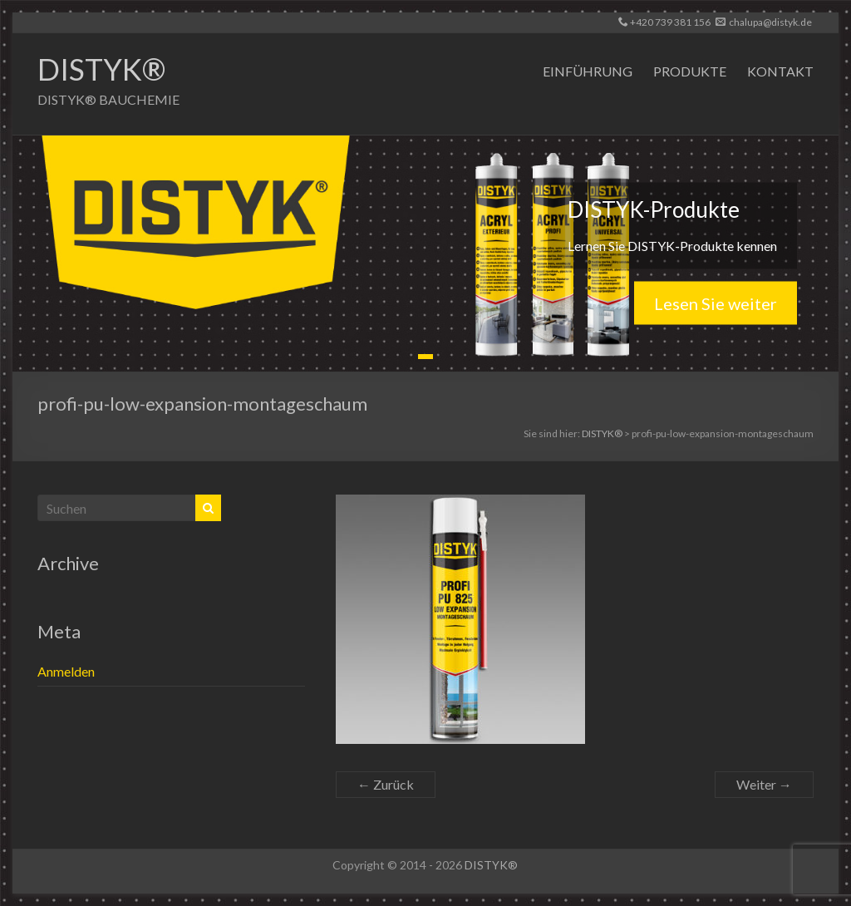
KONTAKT (780, 71)
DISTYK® (101, 69)
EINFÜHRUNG (587, 71)
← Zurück (385, 784)
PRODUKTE (689, 71)
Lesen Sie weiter (715, 303)
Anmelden (66, 671)
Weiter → (764, 784)
